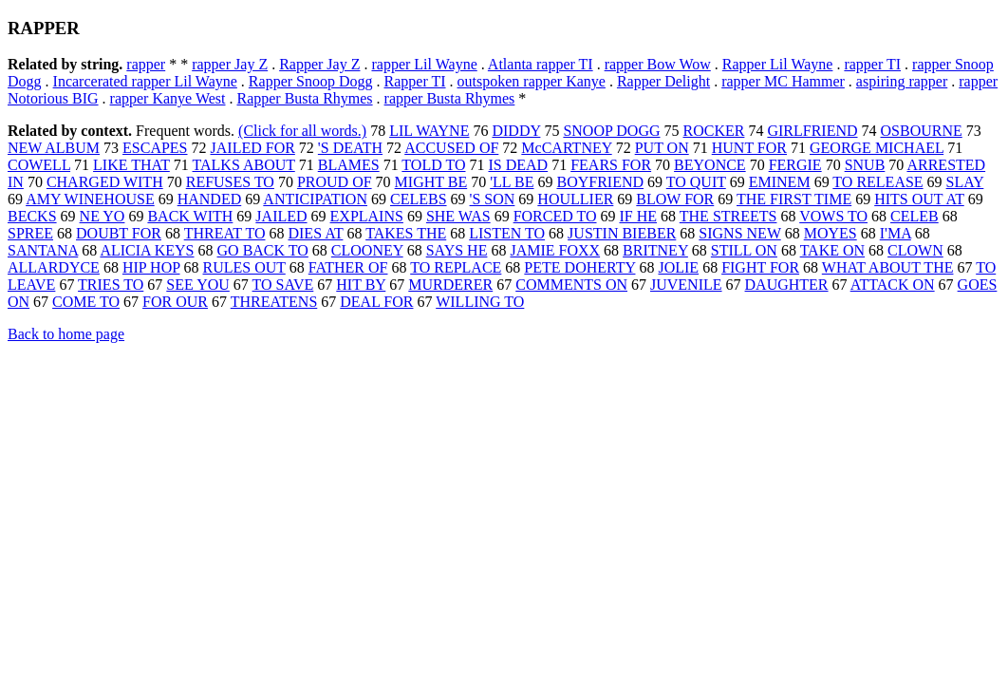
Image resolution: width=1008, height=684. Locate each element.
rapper (145, 64)
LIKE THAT (131, 165)
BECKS (32, 216)
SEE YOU (198, 284)
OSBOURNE (921, 131)
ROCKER (714, 131)
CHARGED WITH (105, 182)
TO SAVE (283, 284)
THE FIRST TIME (794, 199)
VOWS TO (833, 216)
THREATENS (274, 302)
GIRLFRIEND (812, 131)
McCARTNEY (566, 148)
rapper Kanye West (168, 98)
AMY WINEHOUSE (90, 199)
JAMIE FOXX (555, 250)
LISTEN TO (507, 233)
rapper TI (872, 64)
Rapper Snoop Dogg (311, 81)
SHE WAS (458, 216)
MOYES (830, 233)
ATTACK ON (892, 284)
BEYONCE (710, 165)
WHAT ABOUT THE (888, 267)
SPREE (30, 233)
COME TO (86, 302)
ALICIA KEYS (147, 250)
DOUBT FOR (118, 233)
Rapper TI (415, 81)
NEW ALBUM (54, 148)
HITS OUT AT (919, 199)
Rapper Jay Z (319, 64)
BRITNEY (655, 250)
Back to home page (66, 334)
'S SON (492, 199)
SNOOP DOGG (611, 131)
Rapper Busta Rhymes (304, 98)
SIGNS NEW (739, 233)
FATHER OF (348, 267)
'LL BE (511, 182)
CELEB (914, 216)
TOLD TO (433, 165)
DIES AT (315, 233)
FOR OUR (175, 302)
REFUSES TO (230, 182)
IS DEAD (518, 165)
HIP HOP (151, 267)
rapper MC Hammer (783, 81)
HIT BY (360, 284)
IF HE (639, 216)
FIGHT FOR (760, 267)
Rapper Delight (663, 81)
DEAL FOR (376, 302)
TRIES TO (110, 284)
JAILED (281, 216)
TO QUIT (696, 182)
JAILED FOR (253, 148)
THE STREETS (728, 216)
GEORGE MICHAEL (876, 148)
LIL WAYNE (429, 131)
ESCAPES (154, 148)
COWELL (39, 165)
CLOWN (915, 250)
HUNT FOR (749, 148)
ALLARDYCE (54, 267)
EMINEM (780, 182)
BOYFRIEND (600, 182)
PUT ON (662, 148)
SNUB (865, 165)
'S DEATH (350, 148)
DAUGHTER (787, 284)
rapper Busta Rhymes (449, 98)
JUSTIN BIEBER (622, 233)
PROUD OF (334, 182)
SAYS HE (457, 250)
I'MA (895, 233)
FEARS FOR (610, 165)
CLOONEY (367, 250)
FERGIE (795, 165)
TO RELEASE (877, 182)
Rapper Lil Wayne (777, 64)
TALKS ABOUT (244, 165)
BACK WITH (190, 216)
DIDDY (516, 131)
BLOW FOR (675, 199)
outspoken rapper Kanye (531, 81)
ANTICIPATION (315, 199)
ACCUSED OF (451, 148)
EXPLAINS (366, 216)
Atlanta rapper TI (540, 64)
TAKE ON (832, 250)
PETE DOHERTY (579, 267)
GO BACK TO (262, 250)
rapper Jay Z (230, 64)
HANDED (209, 199)
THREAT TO (225, 233)
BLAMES (349, 165)
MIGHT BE (431, 182)
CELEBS (418, 199)
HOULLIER (575, 199)
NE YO (102, 216)
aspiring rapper (901, 81)
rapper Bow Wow (658, 64)
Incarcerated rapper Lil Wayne (145, 81)
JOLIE (678, 267)
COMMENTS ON (571, 284)
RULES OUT (244, 267)
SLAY (965, 182)
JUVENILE (686, 284)
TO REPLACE (455, 267)
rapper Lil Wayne (423, 64)
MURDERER (450, 284)
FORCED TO (555, 216)
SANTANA (43, 250)
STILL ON (744, 250)
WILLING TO (480, 302)
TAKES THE (405, 233)
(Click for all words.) (302, 131)
